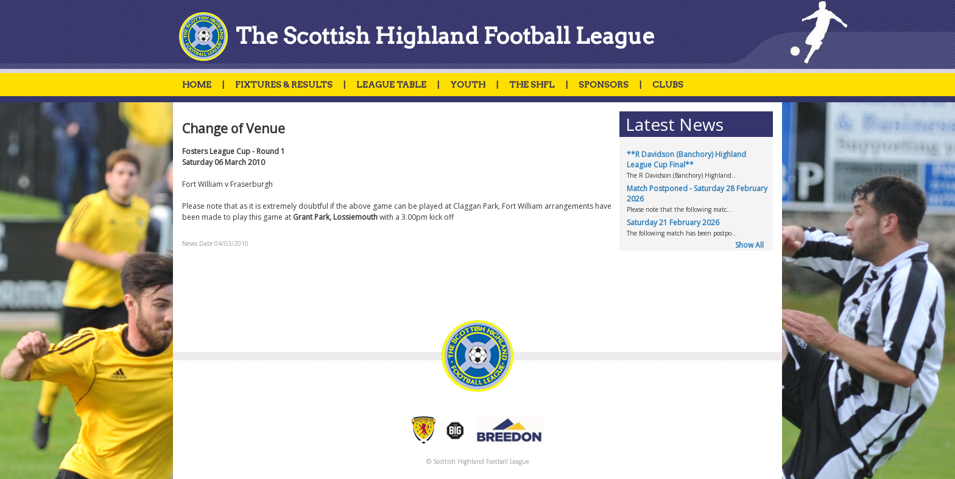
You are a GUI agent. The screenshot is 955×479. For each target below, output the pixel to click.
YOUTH (467, 84)
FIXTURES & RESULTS (284, 84)
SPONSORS (604, 84)
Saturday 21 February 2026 (673, 222)
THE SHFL (532, 84)
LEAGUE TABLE (391, 84)
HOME (196, 84)
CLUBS (667, 84)
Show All (749, 245)
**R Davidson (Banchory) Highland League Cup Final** (686, 159)
